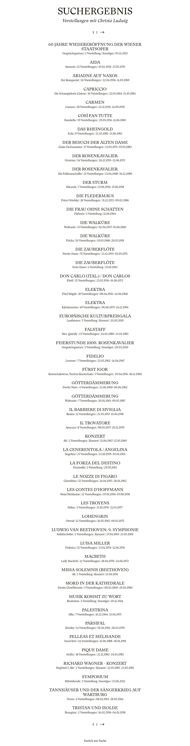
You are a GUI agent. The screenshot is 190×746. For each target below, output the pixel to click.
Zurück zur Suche (95, 740)
